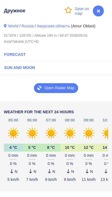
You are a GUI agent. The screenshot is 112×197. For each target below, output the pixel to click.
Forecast (15, 54)
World (13, 26)
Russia (28, 26)
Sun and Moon (19, 67)
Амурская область (53, 26)
